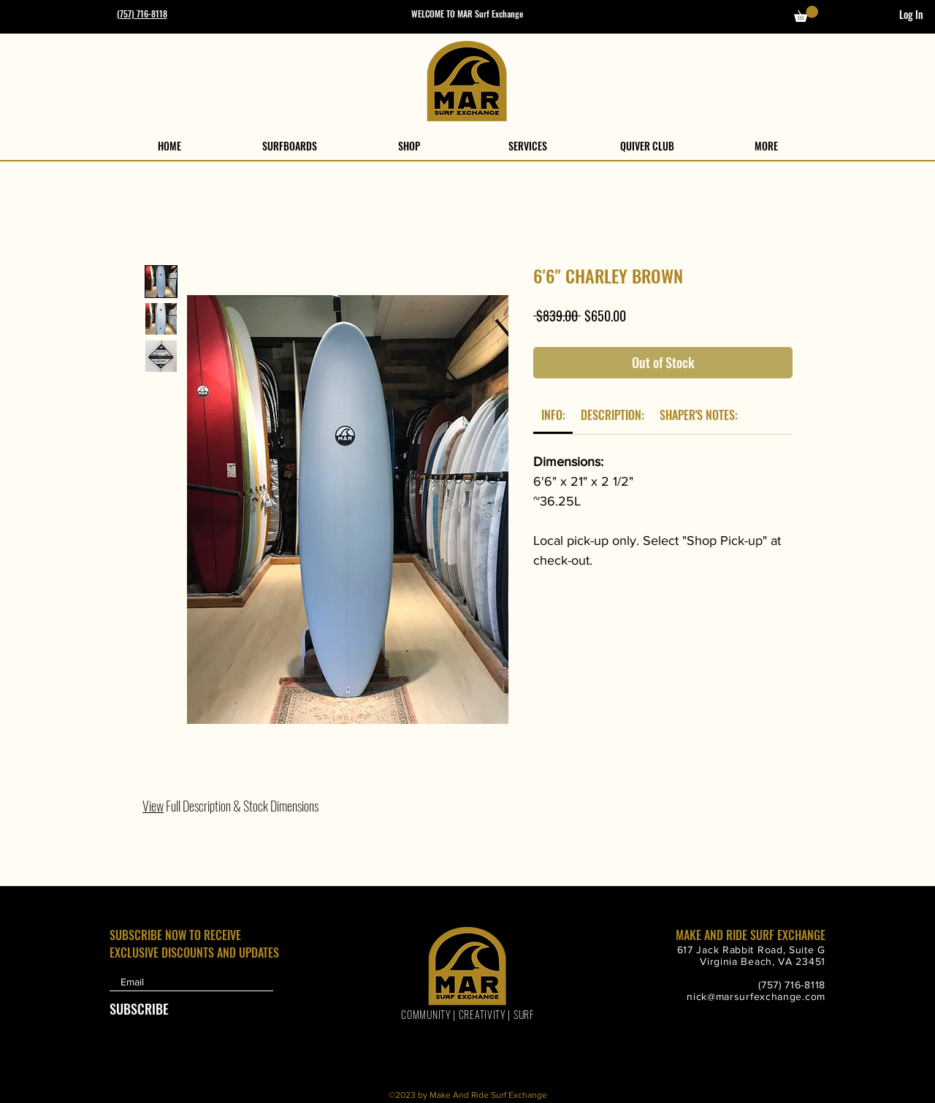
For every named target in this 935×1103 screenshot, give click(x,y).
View (153, 805)
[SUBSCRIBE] (146, 1009)
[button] (806, 14)
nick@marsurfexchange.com (756, 996)
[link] (553, 415)
